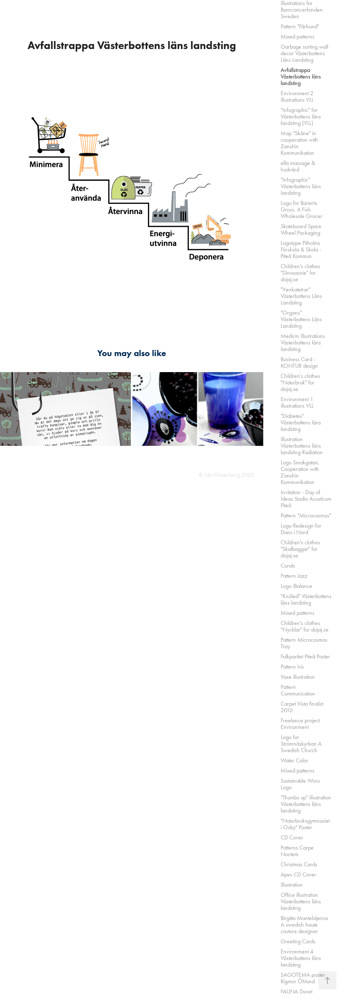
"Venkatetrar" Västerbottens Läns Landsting (301, 296)
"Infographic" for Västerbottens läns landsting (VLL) (301, 116)
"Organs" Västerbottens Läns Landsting (301, 319)
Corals (288, 565)
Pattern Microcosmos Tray (304, 643)
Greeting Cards (298, 941)
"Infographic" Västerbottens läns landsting (301, 186)
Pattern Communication (298, 690)
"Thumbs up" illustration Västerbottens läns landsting (306, 804)
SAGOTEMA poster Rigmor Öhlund (303, 978)
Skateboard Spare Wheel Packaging (301, 229)
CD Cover (292, 837)
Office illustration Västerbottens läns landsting (301, 901)
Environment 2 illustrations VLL (297, 96)
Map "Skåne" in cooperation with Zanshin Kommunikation (299, 143)
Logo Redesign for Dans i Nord (301, 529)
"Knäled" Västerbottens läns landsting (306, 599)
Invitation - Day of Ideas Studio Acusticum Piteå (306, 499)
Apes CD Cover (298, 874)
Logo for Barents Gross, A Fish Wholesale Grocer (301, 209)
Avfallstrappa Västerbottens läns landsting (301, 76)
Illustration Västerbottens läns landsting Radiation (302, 446)
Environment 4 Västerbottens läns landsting (301, 958)
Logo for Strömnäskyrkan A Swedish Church (301, 744)
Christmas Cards (299, 864)
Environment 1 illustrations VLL (297, 402)
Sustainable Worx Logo (300, 784)
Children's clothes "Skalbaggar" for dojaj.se (300, 549)
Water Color (294, 760)
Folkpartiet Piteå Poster (305, 656)
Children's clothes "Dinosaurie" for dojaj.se (300, 273)
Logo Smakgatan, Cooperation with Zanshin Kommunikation (300, 472)
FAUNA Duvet (296, 991)
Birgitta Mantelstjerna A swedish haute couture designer (304, 925)
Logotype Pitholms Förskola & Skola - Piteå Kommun (301, 249)
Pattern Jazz (294, 575)
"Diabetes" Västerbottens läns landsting (301, 422)
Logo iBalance (296, 585)
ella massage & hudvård (298, 166)
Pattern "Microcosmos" (306, 515)
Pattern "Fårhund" (300, 26)
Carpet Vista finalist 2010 (302, 707)
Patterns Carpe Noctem (297, 851)
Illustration (292, 884)
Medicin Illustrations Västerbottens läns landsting (303, 342)
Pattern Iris (292, 666)
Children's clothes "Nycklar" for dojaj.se (305, 626)
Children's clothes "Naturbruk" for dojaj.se (300, 382)
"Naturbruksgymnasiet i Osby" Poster (305, 824)
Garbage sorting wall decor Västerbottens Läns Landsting (304, 53)
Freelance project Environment (300, 723)
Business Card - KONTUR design (299, 362)
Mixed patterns (297, 36)
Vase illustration (298, 676)
